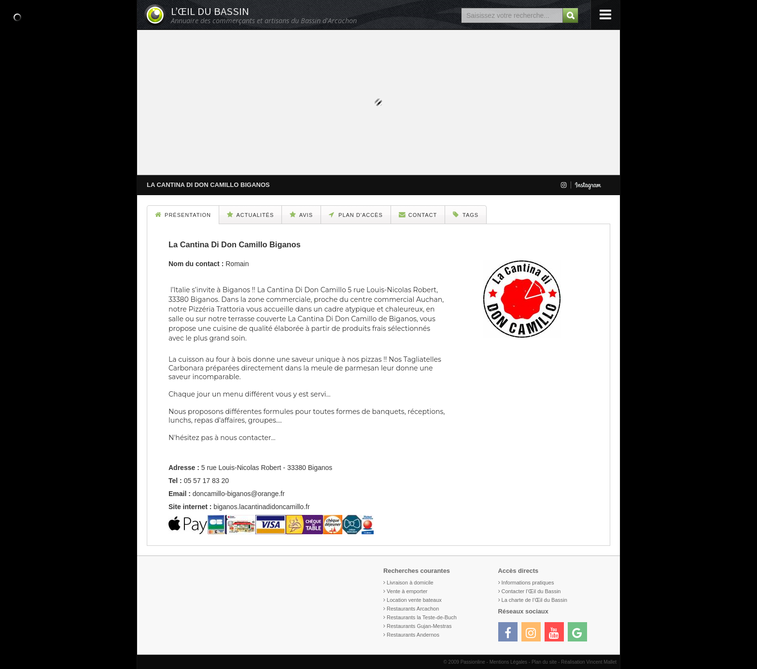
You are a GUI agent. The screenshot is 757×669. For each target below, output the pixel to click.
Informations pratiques (528, 582)
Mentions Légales (508, 662)
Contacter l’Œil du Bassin (531, 591)
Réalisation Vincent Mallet (589, 662)
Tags (465, 214)
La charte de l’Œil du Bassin (534, 600)
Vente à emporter (407, 591)
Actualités (250, 214)
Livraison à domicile (410, 582)
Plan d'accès (356, 214)
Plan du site (544, 662)
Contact (418, 214)
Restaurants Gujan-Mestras (419, 626)
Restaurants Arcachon (413, 609)
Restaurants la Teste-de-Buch (422, 617)
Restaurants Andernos (413, 635)
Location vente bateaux (414, 600)
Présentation (183, 214)
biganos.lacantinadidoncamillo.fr (261, 507)
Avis (301, 214)
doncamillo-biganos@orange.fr (239, 494)
